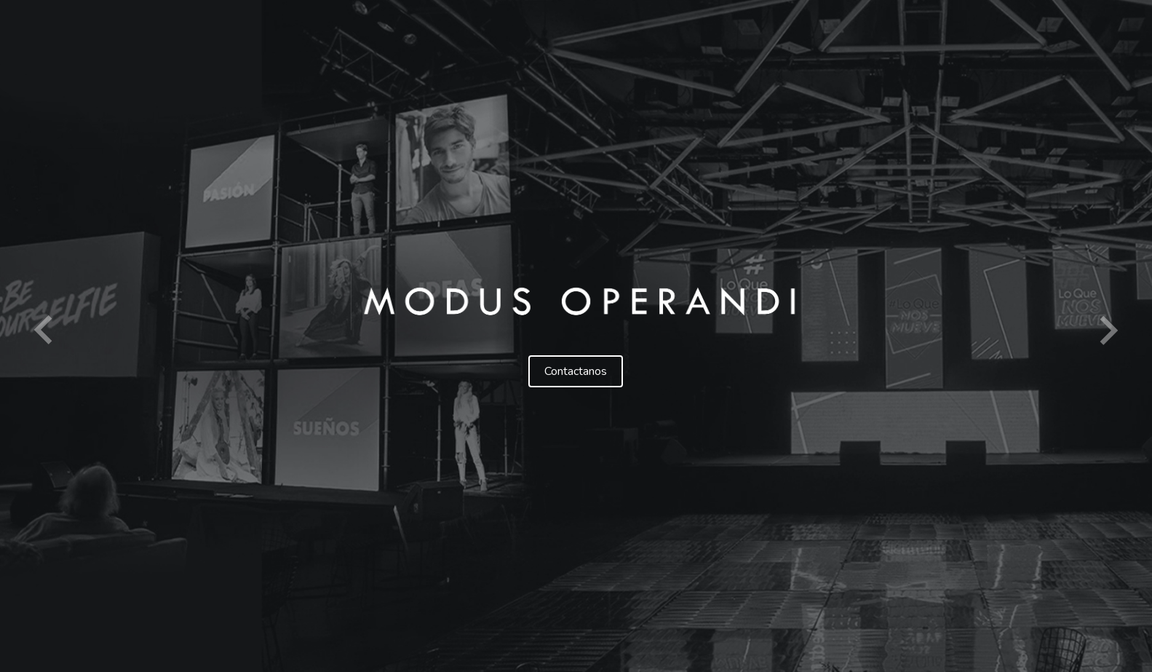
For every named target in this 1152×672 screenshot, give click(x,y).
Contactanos (575, 371)
